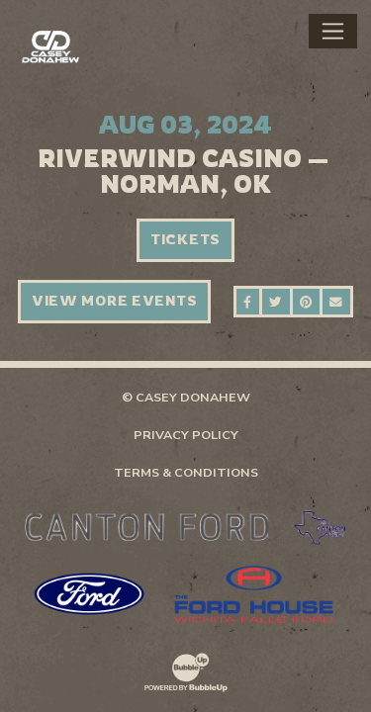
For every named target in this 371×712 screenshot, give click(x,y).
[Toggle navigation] (333, 30)
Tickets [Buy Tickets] (185, 239)
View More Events (115, 301)
